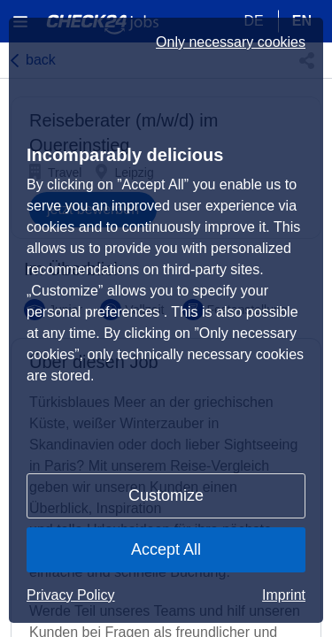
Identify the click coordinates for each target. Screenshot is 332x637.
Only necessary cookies (230, 42)
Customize (166, 495)
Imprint (283, 594)
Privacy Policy (71, 594)
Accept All (166, 549)
